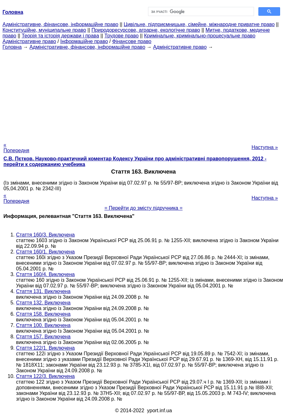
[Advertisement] (143, 94)
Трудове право (121, 35)
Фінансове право (132, 41)
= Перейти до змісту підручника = (143, 208)
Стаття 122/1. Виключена (45, 348)
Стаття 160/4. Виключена (45, 274)
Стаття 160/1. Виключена (45, 251)
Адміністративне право (29, 41)
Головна (12, 47)
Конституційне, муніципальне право (44, 30)
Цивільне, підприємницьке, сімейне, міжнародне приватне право (199, 24)
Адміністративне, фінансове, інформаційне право (60, 24)
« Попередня (16, 147)
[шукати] (200, 11)
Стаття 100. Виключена (43, 325)
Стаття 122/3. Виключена (45, 376)
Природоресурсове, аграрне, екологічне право (145, 30)
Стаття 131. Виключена (43, 291)
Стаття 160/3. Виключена (45, 234)
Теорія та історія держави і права (60, 35)
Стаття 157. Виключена (43, 336)
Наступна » (264, 147)
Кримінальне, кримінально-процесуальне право (199, 35)
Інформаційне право (84, 41)
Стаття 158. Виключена (43, 314)
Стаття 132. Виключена (43, 302)
